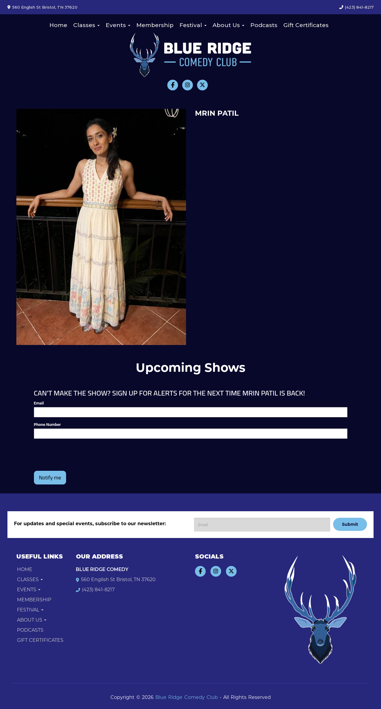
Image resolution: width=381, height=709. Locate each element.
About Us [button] (228, 25)
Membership (155, 25)
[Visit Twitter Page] (202, 85)
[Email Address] (262, 524)
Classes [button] (86, 25)
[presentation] (79, 454)
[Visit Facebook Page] (172, 85)
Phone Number (47, 424)
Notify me (50, 477)
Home (58, 25)
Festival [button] (193, 25)
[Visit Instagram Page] (187, 85)
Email (39, 403)
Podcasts (263, 25)
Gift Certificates (306, 25)
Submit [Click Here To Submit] (350, 524)
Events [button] (118, 25)
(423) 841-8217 (359, 7)
